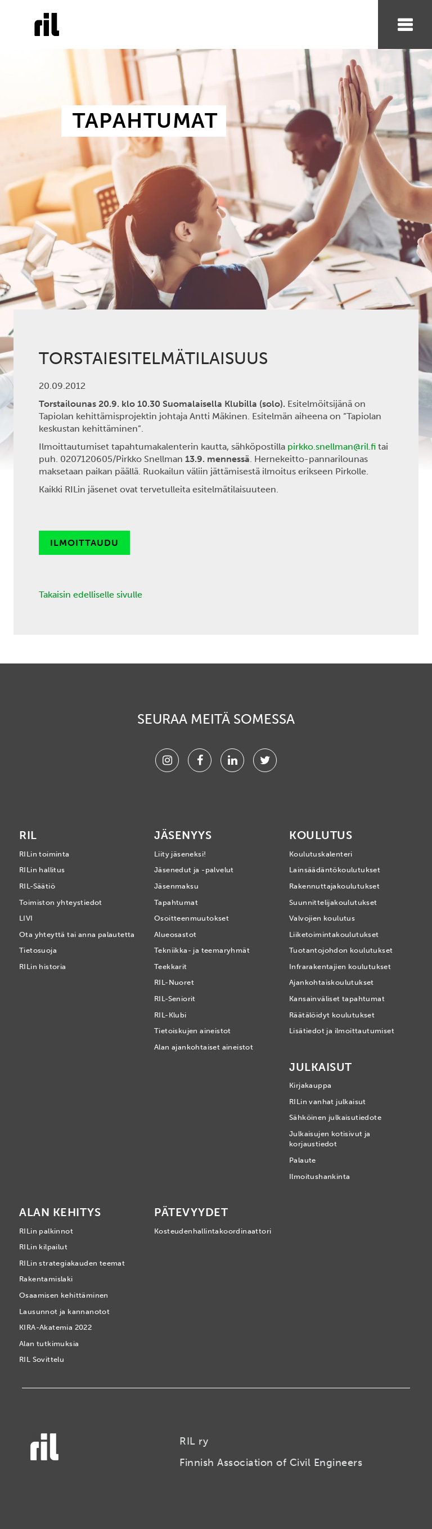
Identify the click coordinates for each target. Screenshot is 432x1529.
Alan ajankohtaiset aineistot (203, 1047)
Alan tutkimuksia (49, 1343)
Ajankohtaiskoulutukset (331, 982)
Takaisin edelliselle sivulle (90, 594)
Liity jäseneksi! (180, 854)
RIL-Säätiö (37, 886)
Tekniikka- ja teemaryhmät (202, 950)
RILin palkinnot (46, 1231)
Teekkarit (170, 966)
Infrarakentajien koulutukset (340, 966)
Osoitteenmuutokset (191, 918)
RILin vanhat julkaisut (327, 1101)
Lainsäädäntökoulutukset (334, 870)
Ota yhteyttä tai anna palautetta (77, 934)
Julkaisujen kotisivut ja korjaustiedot (330, 1139)
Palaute (302, 1160)
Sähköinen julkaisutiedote (335, 1117)
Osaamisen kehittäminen (64, 1295)
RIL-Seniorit (175, 998)
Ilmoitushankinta (319, 1176)
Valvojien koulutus (322, 918)
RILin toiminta (44, 854)
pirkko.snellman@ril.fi (331, 446)
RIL (28, 835)
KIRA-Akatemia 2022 (55, 1327)
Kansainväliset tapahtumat (337, 998)
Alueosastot (175, 934)
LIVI (26, 918)
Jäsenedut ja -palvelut (194, 870)
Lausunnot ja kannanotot (64, 1311)
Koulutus (320, 835)
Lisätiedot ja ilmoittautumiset (341, 1030)
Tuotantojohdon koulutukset (341, 950)
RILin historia (42, 966)
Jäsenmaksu (176, 886)
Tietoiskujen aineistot (192, 1030)
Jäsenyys (183, 835)
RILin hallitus (42, 870)
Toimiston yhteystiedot (60, 902)
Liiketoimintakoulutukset (334, 934)
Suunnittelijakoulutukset (333, 902)
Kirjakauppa (310, 1085)
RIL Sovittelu (41, 1359)
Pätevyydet (191, 1212)
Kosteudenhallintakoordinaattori (212, 1231)
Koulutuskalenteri (321, 854)
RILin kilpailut (43, 1247)
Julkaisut (320, 1067)
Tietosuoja (38, 950)
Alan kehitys (60, 1212)
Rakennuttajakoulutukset (334, 886)
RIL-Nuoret (174, 982)
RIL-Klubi (170, 1015)
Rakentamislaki (46, 1279)
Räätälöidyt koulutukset (332, 1015)
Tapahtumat (176, 902)
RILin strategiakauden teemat (72, 1263)
